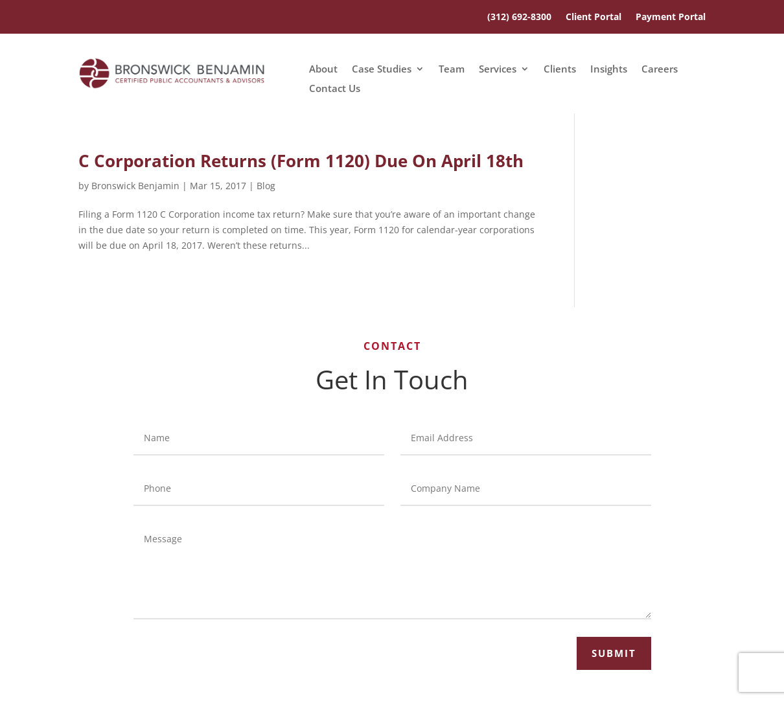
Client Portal (593, 17)
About (323, 69)
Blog (266, 185)
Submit (614, 653)
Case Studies (381, 69)
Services (497, 69)
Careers (659, 69)
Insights (608, 69)
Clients (560, 69)
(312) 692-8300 (519, 17)
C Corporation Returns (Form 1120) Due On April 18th (301, 160)
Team (452, 69)
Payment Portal (671, 17)
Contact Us (334, 89)
